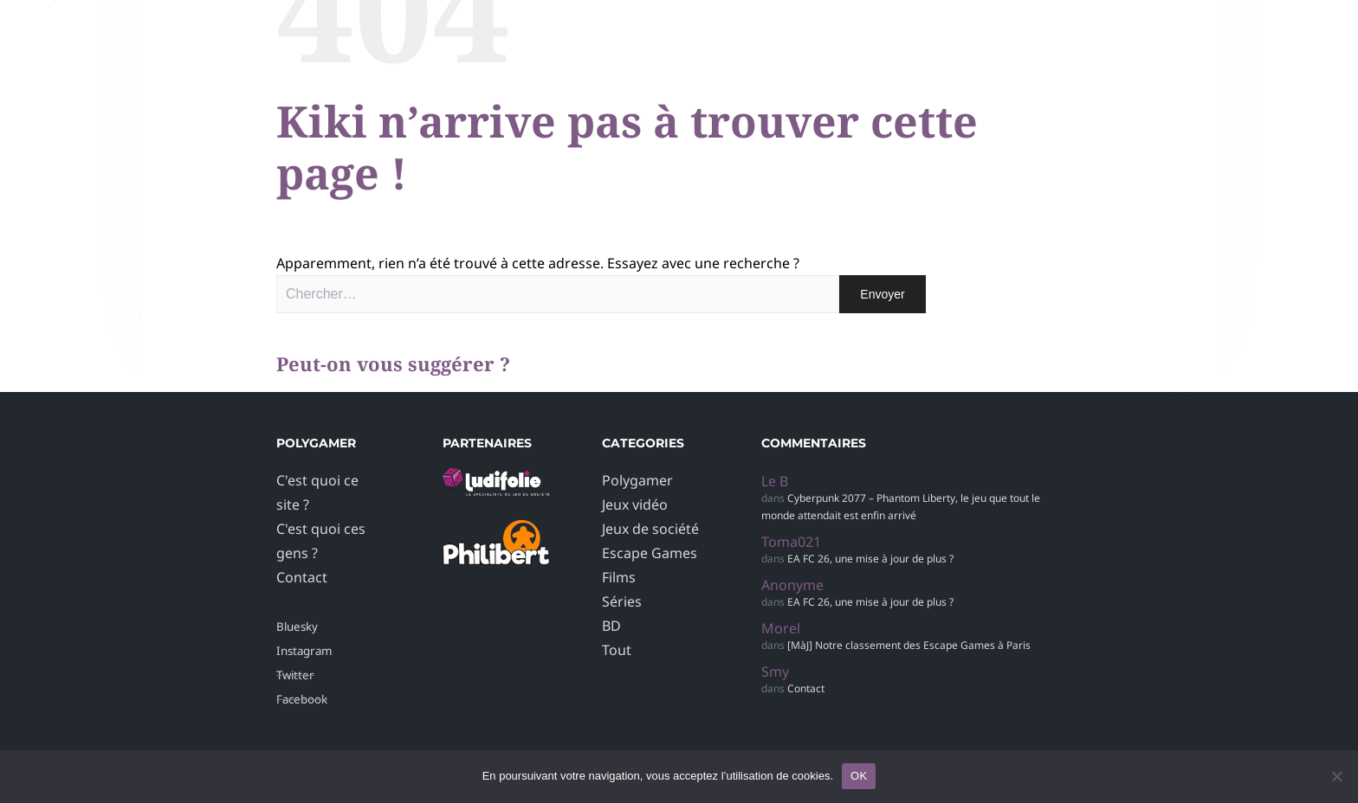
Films (619, 577)
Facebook (301, 699)
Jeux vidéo (635, 504)
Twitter (295, 675)
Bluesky (297, 626)
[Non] (1336, 776)
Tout (616, 649)
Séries (622, 601)
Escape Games (649, 552)
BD (611, 625)
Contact (301, 577)
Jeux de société (650, 528)
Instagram (304, 650)
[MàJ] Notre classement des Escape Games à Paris (909, 645)
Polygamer (637, 480)
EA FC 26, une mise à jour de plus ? (870, 558)
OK (858, 775)
